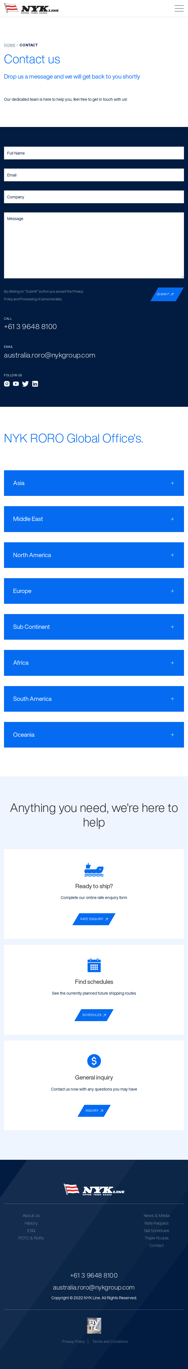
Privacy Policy (73, 1341)
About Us (31, 1215)
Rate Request (157, 1223)
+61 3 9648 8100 (94, 1275)
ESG (31, 1230)
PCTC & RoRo (31, 1238)
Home (9, 45)
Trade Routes (157, 1238)
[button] (179, 8)
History (31, 1223)
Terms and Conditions (110, 1341)
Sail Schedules (156, 1230)
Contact (156, 1245)
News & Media (157, 1215)
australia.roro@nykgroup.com (94, 1287)
